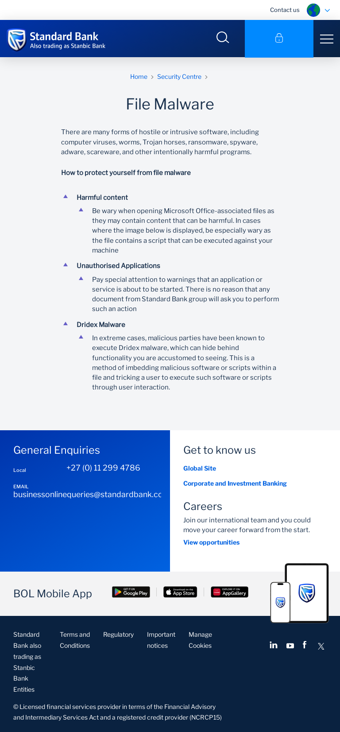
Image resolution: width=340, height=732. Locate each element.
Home (138, 76)
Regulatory (118, 635)
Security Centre (179, 76)
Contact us (285, 9)
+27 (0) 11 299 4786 (103, 468)
